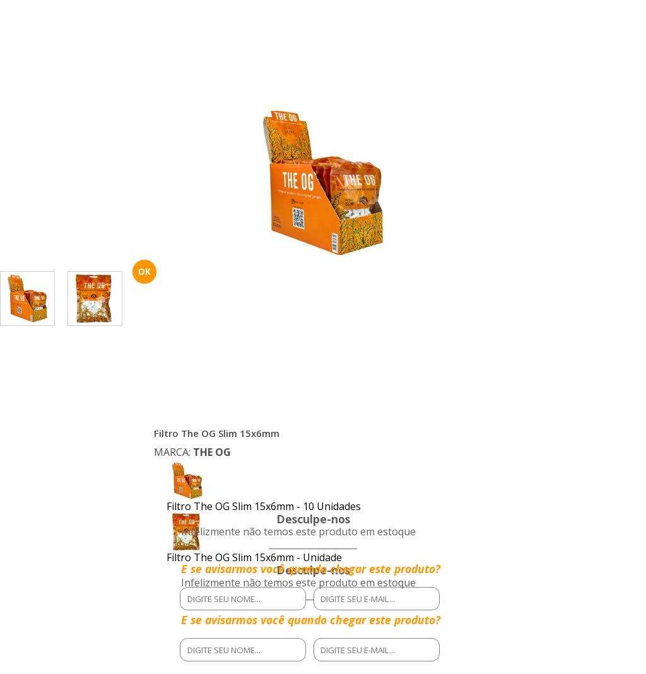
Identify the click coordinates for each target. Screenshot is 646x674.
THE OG (212, 452)
